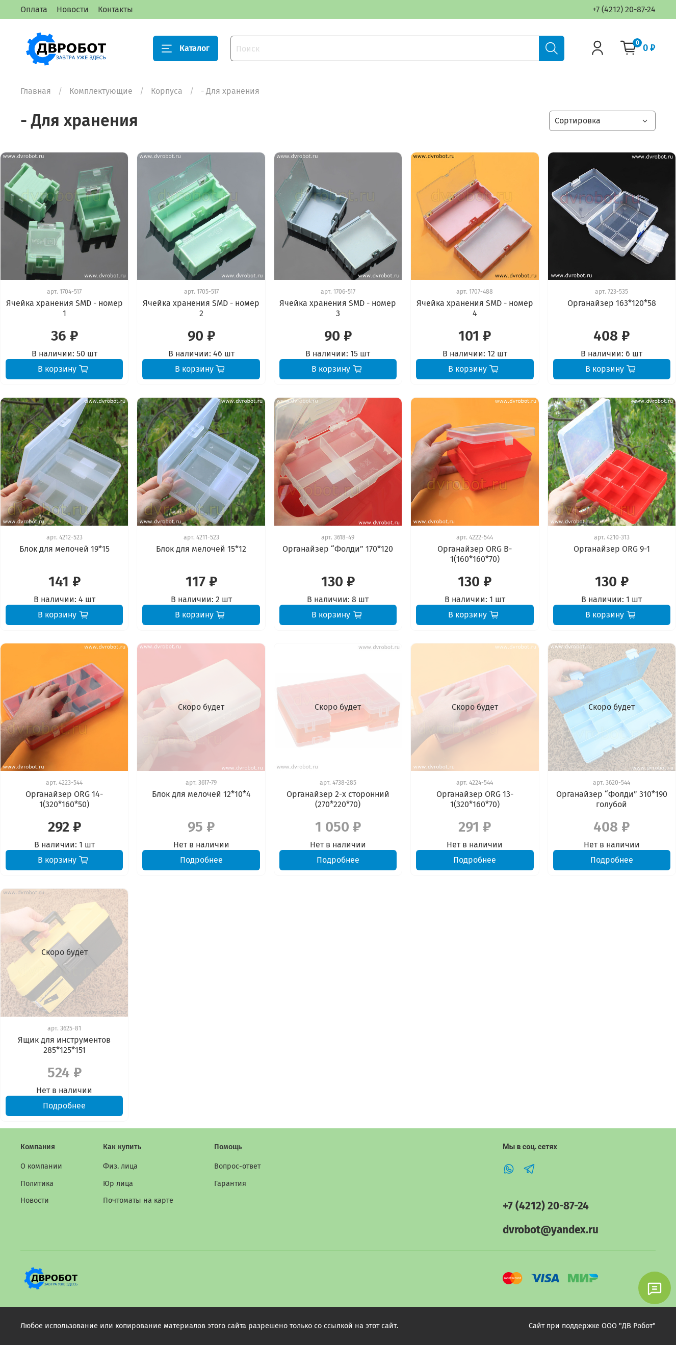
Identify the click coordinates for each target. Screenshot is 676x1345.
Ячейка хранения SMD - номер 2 (201, 308)
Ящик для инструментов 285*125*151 (64, 1045)
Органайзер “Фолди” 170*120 (337, 549)
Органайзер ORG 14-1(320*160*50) (64, 799)
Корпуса (167, 91)
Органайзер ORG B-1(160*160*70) (474, 554)
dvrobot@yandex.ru (551, 1230)
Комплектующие (101, 91)
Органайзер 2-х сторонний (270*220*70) (338, 799)
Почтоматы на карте (138, 1200)
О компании (41, 1166)
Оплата (33, 9)
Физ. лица (120, 1166)
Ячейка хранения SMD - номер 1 (64, 308)
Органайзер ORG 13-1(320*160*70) (474, 799)
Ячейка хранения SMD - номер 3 (337, 308)
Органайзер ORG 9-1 (612, 549)
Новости (73, 9)
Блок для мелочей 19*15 (64, 549)
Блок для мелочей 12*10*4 (201, 794)
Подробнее (201, 860)
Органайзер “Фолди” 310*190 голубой (611, 799)
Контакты (115, 9)
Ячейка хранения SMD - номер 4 (475, 308)
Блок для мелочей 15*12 (201, 549)
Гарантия (230, 1183)
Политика (37, 1183)
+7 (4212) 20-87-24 (624, 9)
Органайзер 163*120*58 (611, 303)
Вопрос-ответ (237, 1166)
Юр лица (118, 1183)
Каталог (186, 48)
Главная (35, 91)
